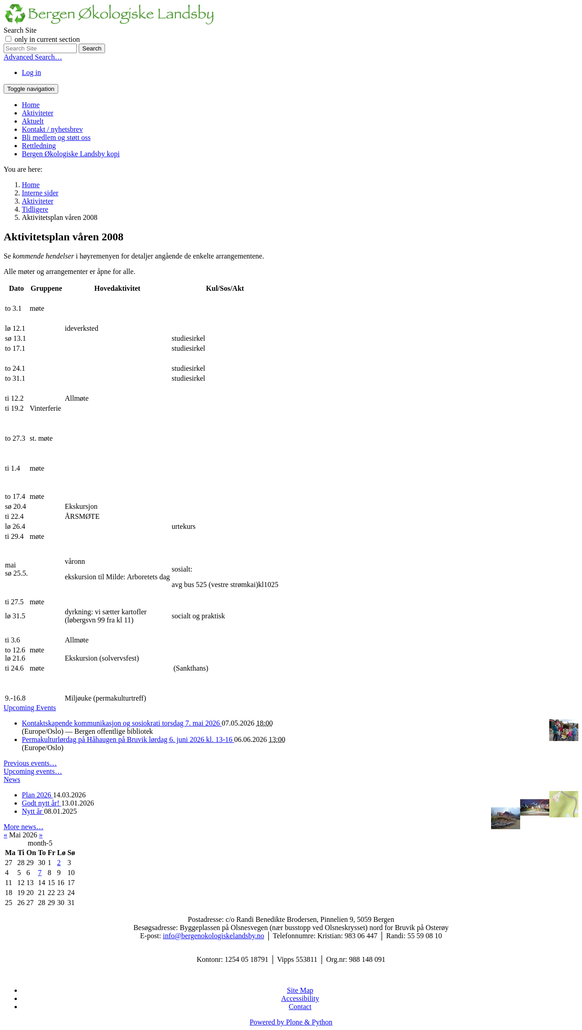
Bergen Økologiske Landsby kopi (71, 154)
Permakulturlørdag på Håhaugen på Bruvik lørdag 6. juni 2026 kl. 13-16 (128, 739)
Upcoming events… (33, 771)
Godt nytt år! (41, 803)
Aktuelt (33, 121)
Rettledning (39, 145)
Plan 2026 (37, 795)
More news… (24, 827)
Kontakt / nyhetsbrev (52, 129)
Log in (31, 72)
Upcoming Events (30, 708)
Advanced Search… (33, 57)
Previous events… (30, 763)
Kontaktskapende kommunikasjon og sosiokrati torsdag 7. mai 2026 (122, 723)
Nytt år (33, 811)
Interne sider (40, 193)
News (12, 779)
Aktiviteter (37, 113)
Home (31, 105)
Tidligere (35, 209)
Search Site (20, 30)
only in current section (47, 39)
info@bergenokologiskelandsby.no (213, 936)
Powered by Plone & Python (291, 1022)
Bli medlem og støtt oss (56, 137)
